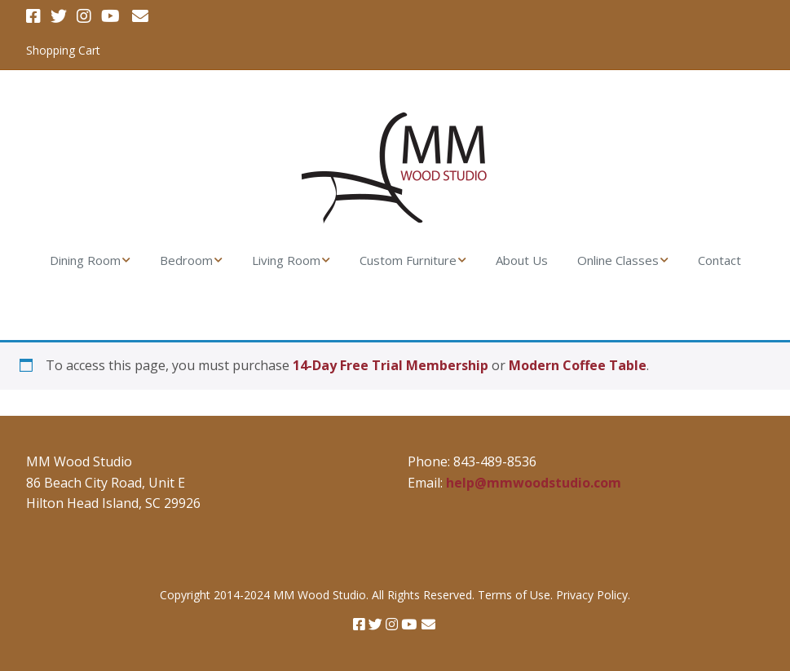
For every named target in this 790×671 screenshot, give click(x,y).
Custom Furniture (408, 260)
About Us (522, 260)
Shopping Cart (63, 50)
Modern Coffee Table (578, 365)
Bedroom (186, 260)
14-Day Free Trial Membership (390, 365)
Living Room (286, 260)
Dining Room (85, 260)
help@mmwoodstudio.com (533, 483)
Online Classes (618, 260)
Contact (719, 260)
